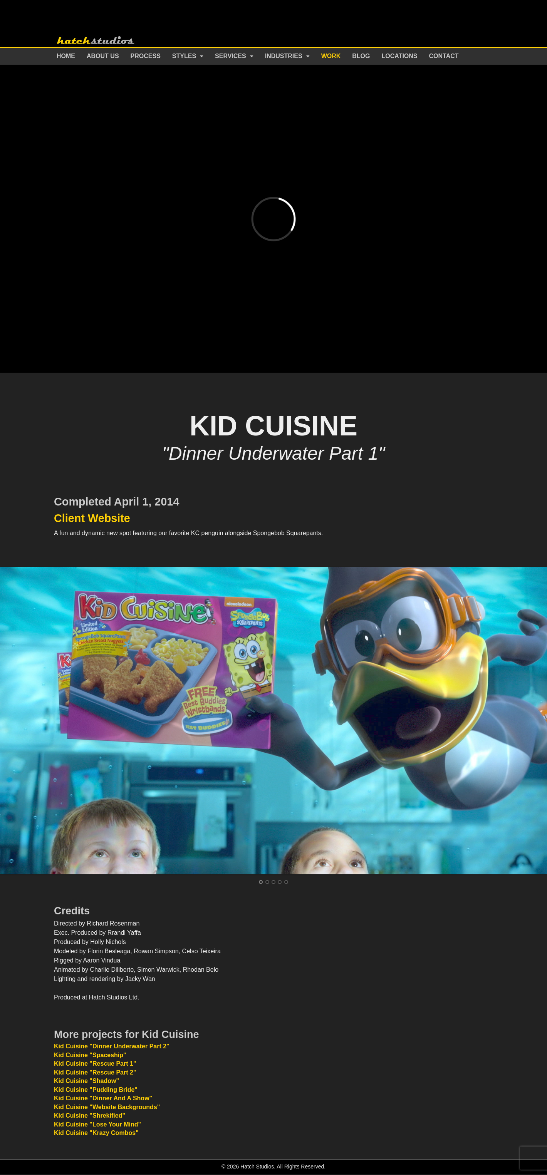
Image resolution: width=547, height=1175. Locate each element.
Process (146, 56)
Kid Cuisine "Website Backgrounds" (107, 1107)
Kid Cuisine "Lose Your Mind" (97, 1124)
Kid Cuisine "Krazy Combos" (96, 1133)
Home (66, 56)
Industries (283, 56)
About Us (103, 56)
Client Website (92, 518)
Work (331, 56)
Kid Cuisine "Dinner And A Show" (103, 1098)
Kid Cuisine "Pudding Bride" (96, 1089)
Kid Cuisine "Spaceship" (90, 1055)
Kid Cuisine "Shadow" (86, 1081)
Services (230, 56)
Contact (444, 56)
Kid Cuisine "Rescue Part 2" (95, 1072)
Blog (361, 56)
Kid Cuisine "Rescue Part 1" (95, 1063)
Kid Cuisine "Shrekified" (89, 1115)
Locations (400, 56)
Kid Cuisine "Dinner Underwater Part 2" (111, 1046)
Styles (184, 56)
